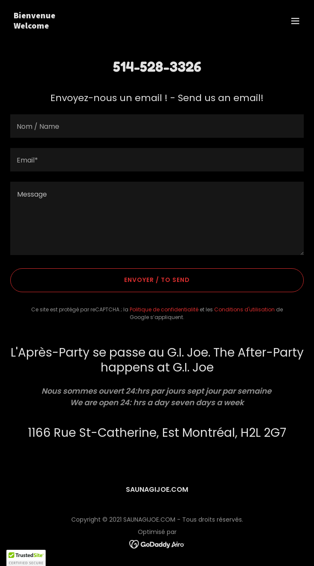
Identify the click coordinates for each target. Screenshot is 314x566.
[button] (295, 20)
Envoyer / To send (157, 280)
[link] (113, 26)
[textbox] (157, 126)
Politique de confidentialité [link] (164, 309)
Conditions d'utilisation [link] (244, 309)
